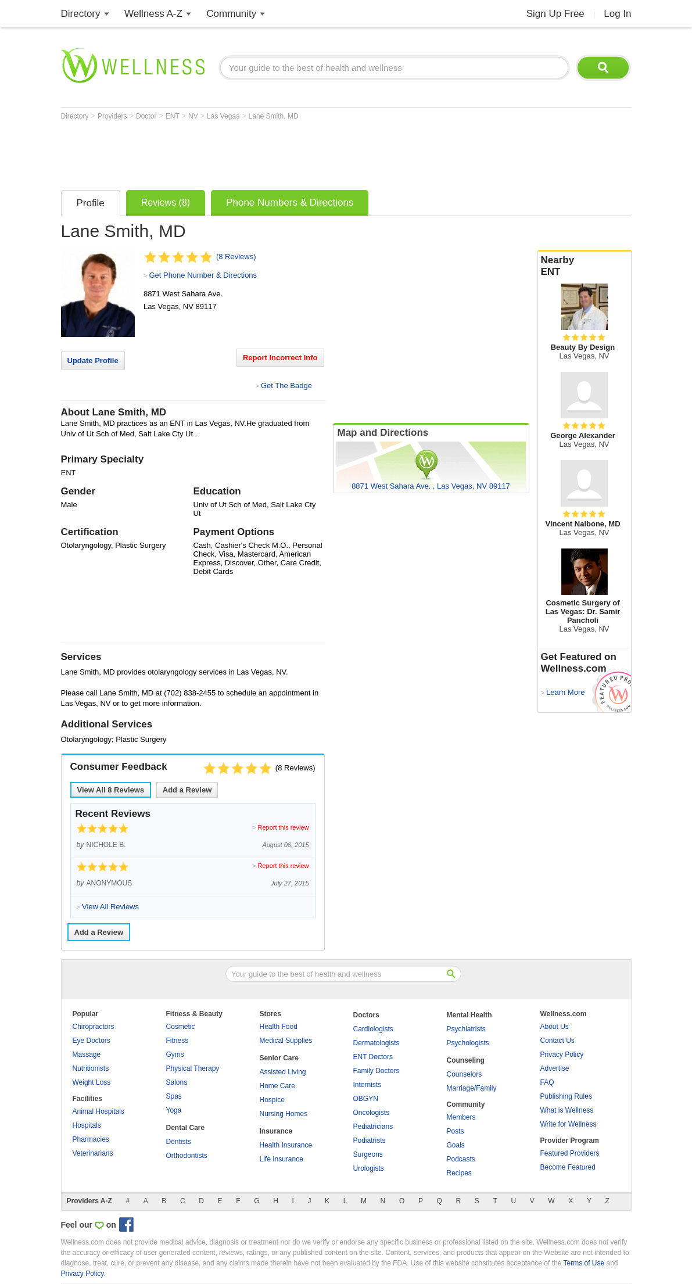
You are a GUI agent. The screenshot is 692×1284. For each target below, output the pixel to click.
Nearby (584, 266)
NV (194, 116)
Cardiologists (373, 1029)
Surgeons (368, 1154)
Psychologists (468, 1043)
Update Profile (93, 360)
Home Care (277, 1086)
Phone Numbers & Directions (289, 202)
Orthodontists (186, 1156)
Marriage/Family (472, 1088)
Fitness (177, 1040)
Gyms (175, 1054)
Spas (174, 1096)
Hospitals (87, 1125)
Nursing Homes (284, 1114)
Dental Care (185, 1128)
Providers (113, 116)
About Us (554, 1027)
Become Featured (568, 1167)
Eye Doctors (91, 1040)
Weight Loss (92, 1082)
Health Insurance (286, 1145)
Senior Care (279, 1058)
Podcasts (461, 1159)
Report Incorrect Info (280, 357)
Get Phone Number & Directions (203, 275)
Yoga (174, 1110)
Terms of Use (583, 1263)
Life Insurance (281, 1159)
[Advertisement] (272, 152)
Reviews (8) (165, 202)
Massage (87, 1054)
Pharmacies (91, 1139)
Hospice (272, 1100)
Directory (81, 13)
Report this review (283, 827)
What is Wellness (567, 1110)
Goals (456, 1145)
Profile (91, 203)
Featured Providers (570, 1153)
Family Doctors (376, 1071)
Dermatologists (376, 1043)
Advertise (554, 1068)
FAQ (547, 1082)
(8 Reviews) (236, 256)
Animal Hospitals (98, 1111)
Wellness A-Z (153, 13)
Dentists (178, 1142)
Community (231, 13)
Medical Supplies (286, 1040)
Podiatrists (369, 1140)
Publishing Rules (566, 1096)
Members (461, 1117)
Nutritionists (91, 1068)
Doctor (147, 116)
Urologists (368, 1168)
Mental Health (469, 1015)
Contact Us (557, 1040)
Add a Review (187, 790)
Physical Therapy (193, 1068)
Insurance (276, 1131)
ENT (173, 116)
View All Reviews (111, 790)
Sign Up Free (555, 13)
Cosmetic (180, 1027)
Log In (617, 13)
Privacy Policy (562, 1054)
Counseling (466, 1060)
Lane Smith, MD (274, 116)
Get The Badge (286, 385)
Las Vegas (224, 116)
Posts (455, 1131)
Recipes (459, 1173)
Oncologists (371, 1113)
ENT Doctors (373, 1057)
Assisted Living (283, 1072)
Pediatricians (373, 1126)
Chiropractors (93, 1027)
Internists (367, 1085)
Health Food (278, 1027)
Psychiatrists (466, 1029)
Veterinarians (93, 1153)
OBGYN (365, 1099)
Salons (177, 1082)
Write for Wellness (568, 1124)
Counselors (464, 1074)
